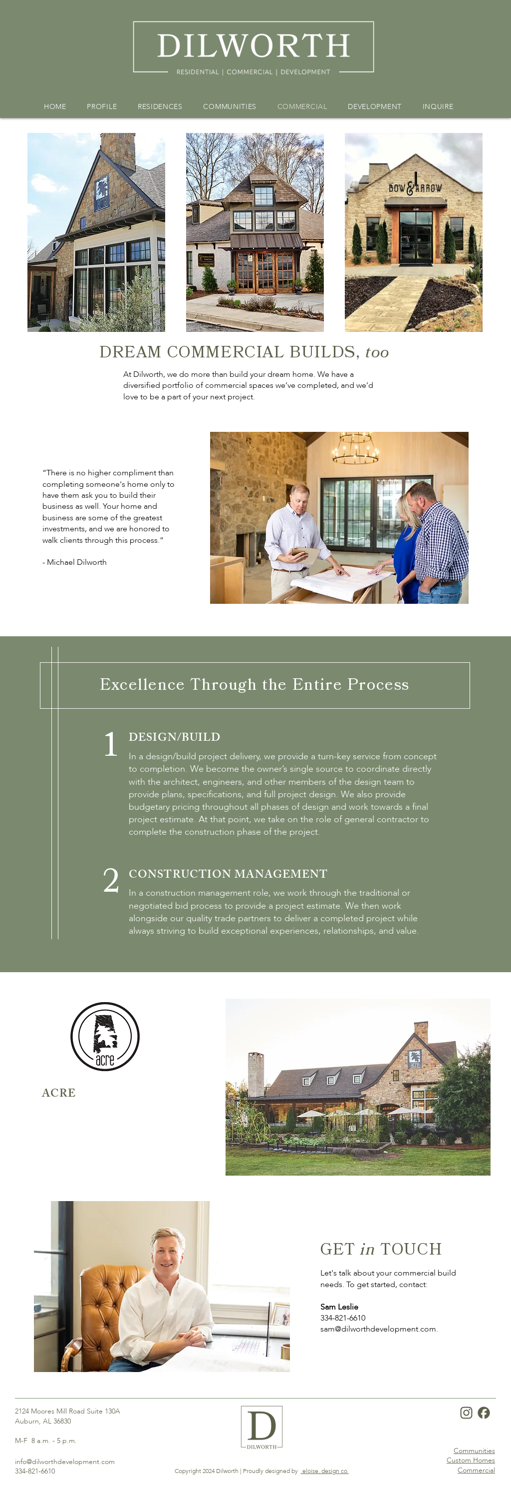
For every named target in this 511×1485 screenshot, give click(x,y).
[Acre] (224, 1162)
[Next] (476, 1087)
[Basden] (261, 1162)
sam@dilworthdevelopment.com (378, 1329)
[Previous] (35, 1087)
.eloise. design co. (325, 1471)
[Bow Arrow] (237, 1162)
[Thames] (249, 1162)
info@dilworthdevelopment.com (65, 1462)
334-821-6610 (342, 1318)
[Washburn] (274, 1162)
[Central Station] (286, 1162)
